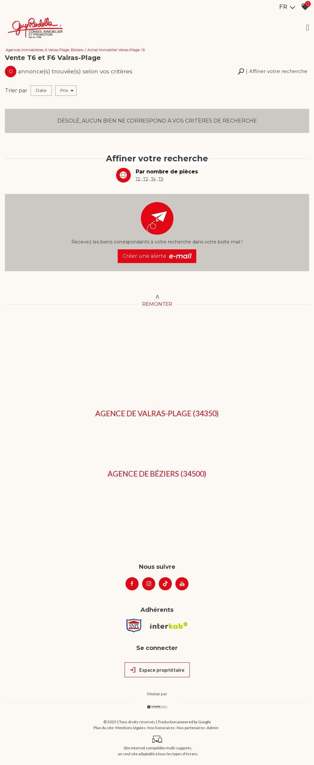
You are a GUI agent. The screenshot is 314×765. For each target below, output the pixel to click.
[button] (272, 71)
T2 (138, 178)
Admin (212, 727)
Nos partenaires (191, 727)
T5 (160, 178)
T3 (145, 178)
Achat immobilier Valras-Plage (113, 50)
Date (41, 90)
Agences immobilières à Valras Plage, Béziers (44, 50)
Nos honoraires (161, 727)
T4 (153, 178)
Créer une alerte (157, 256)
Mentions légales (130, 727)
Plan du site (103, 727)
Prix (67, 90)
